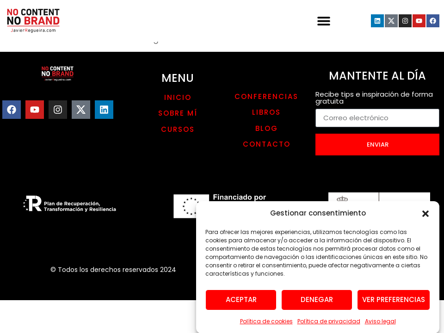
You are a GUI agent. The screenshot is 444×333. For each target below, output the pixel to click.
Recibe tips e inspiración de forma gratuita (374, 98)
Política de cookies (266, 324)
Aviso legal (380, 324)
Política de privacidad (328, 324)
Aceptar (241, 302)
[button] (425, 216)
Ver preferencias (393, 302)
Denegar (317, 302)
